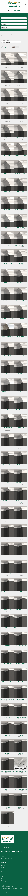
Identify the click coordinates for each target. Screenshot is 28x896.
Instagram (5, 881)
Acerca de (3, 854)
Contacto (3, 856)
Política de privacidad (6, 892)
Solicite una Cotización (6, 858)
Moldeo (10, 10)
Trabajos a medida (5, 872)
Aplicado (17, 47)
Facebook (5, 878)
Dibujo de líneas (7, 47)
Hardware (3, 869)
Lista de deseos (16, 10)
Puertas (3, 867)
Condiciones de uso (5, 894)
